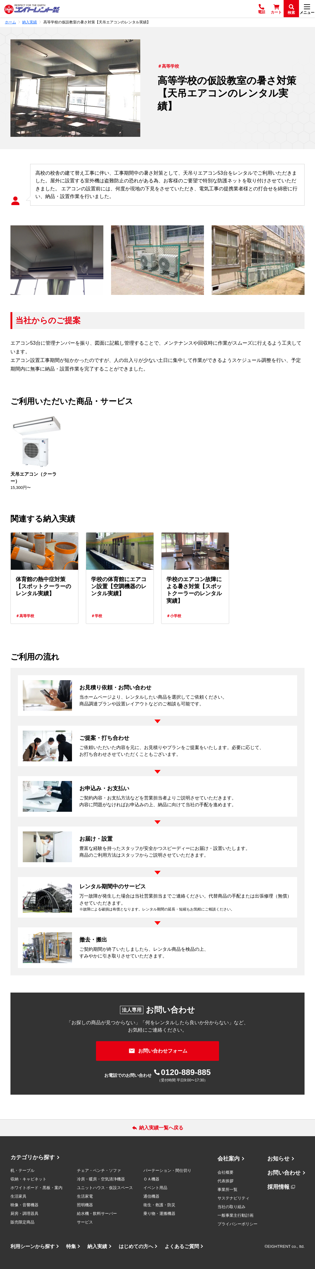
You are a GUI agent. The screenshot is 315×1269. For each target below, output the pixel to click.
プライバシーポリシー (237, 1224)
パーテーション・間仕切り (167, 1170)
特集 (71, 1246)
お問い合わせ (284, 1173)
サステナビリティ (233, 1198)
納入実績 (97, 1246)
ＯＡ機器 (151, 1179)
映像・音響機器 (24, 1205)
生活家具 (18, 1196)
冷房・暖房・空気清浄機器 (101, 1179)
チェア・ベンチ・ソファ (99, 1170)
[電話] (261, 8)
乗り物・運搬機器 (159, 1213)
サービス (85, 1222)
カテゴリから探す (32, 1157)
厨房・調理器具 (24, 1213)
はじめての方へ (136, 1246)
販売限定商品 (22, 1222)
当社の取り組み (231, 1206)
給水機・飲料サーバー (97, 1213)
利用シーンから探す (32, 1246)
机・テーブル (22, 1170)
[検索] (291, 8)
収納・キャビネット (28, 1179)
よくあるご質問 (182, 1246)
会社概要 (225, 1172)
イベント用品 (155, 1187)
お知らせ (278, 1159)
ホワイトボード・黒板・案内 (36, 1187)
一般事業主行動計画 (235, 1215)
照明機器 (85, 1205)
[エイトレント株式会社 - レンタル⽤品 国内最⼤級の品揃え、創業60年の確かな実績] (32, 8)
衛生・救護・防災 (159, 1205)
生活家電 (85, 1196)
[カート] (276, 8)
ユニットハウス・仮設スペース (105, 1187)
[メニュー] (307, 8)
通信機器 (151, 1196)
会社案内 (228, 1159)
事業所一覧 (227, 1189)
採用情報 (278, 1187)
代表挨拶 (225, 1181)
